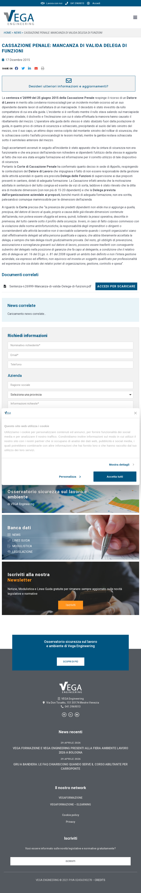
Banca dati (19, 527)
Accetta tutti (115, 476)
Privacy (70, 821)
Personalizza (70, 476)
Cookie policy (70, 815)
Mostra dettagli (119, 464)
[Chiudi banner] (135, 413)
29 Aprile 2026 (71, 742)
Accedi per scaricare (116, 286)
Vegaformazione (70, 797)
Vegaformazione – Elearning (70, 804)
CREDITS (100, 880)
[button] (8, 68)
